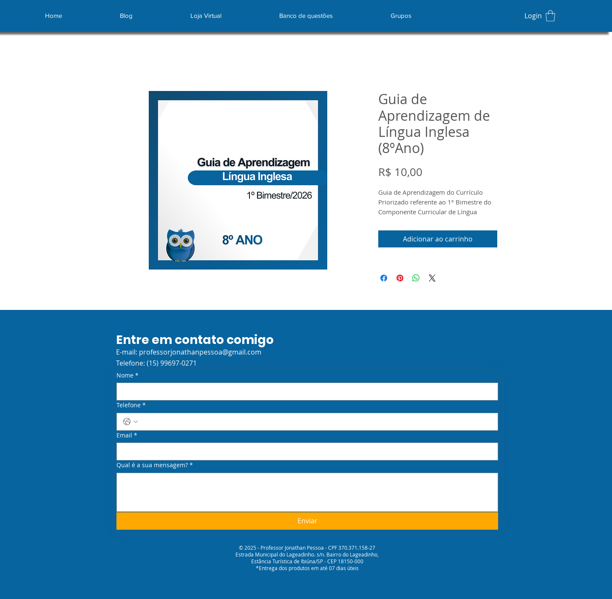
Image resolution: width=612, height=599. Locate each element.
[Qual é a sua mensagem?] (307, 492)
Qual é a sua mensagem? (154, 465)
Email (126, 435)
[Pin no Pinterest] (400, 278)
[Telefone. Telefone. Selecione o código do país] (130, 422)
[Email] (305, 451)
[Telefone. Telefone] (316, 421)
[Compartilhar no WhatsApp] (416, 278)
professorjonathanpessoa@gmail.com (200, 352)
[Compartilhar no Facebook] (384, 278)
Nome (127, 375)
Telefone (131, 405)
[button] (550, 15)
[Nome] (305, 391)
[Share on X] (432, 278)
